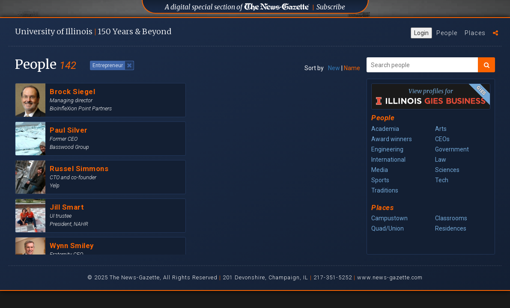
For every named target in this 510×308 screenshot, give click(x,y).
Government (452, 149)
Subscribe (330, 7)
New (334, 68)
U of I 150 (93, 31)
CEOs (442, 139)
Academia (385, 128)
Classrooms (451, 218)
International (388, 159)
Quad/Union (387, 228)
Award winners (391, 139)
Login (421, 33)
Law (440, 159)
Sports (380, 180)
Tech (441, 180)
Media (379, 169)
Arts (441, 128)
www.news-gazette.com (390, 277)
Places (475, 33)
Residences (450, 228)
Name (352, 68)
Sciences (447, 169)
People (446, 33)
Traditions (384, 190)
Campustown (389, 218)
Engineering (387, 149)
